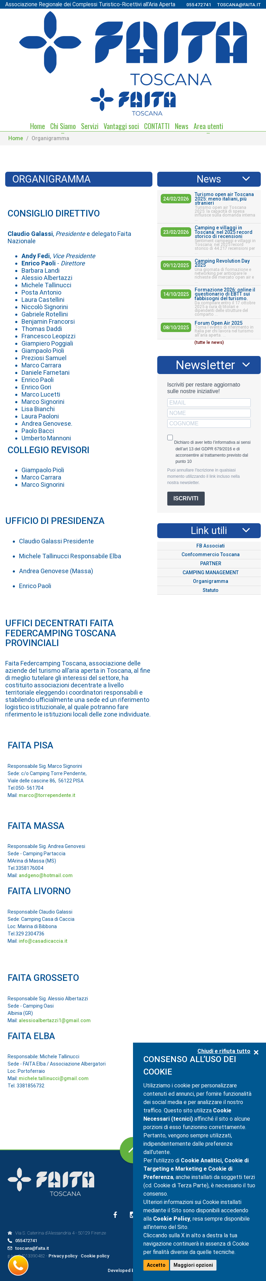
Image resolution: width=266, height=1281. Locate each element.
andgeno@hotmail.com (46, 875)
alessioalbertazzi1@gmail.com (55, 1020)
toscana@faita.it (239, 4)
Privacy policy (62, 1255)
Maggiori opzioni (193, 1265)
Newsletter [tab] (205, 365)
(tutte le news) (209, 342)
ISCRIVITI (186, 498)
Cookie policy (95, 1255)
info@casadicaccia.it (43, 941)
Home (15, 138)
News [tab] (209, 179)
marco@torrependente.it (47, 795)
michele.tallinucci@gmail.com (54, 1078)
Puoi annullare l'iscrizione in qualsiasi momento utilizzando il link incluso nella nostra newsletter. (203, 476)
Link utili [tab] (209, 530)
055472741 (198, 4)
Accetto (156, 1265)
